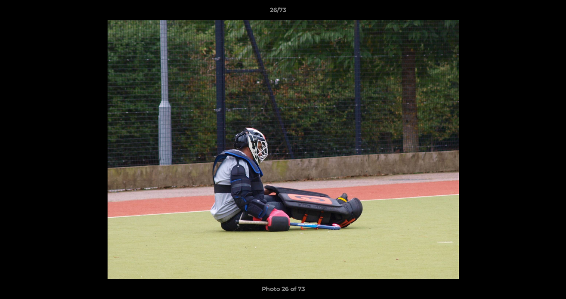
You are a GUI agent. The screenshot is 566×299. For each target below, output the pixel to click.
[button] (531, 12)
